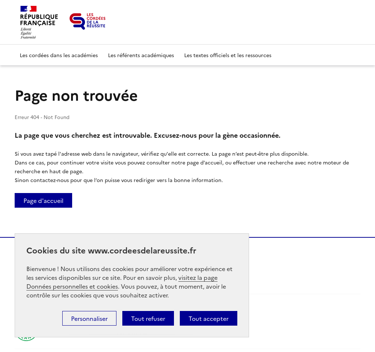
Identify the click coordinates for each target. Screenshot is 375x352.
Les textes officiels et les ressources (227, 55)
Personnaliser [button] (89, 318)
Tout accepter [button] (209, 318)
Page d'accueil (43, 200)
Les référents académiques (141, 55)
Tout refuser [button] (148, 318)
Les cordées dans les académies (59, 55)
